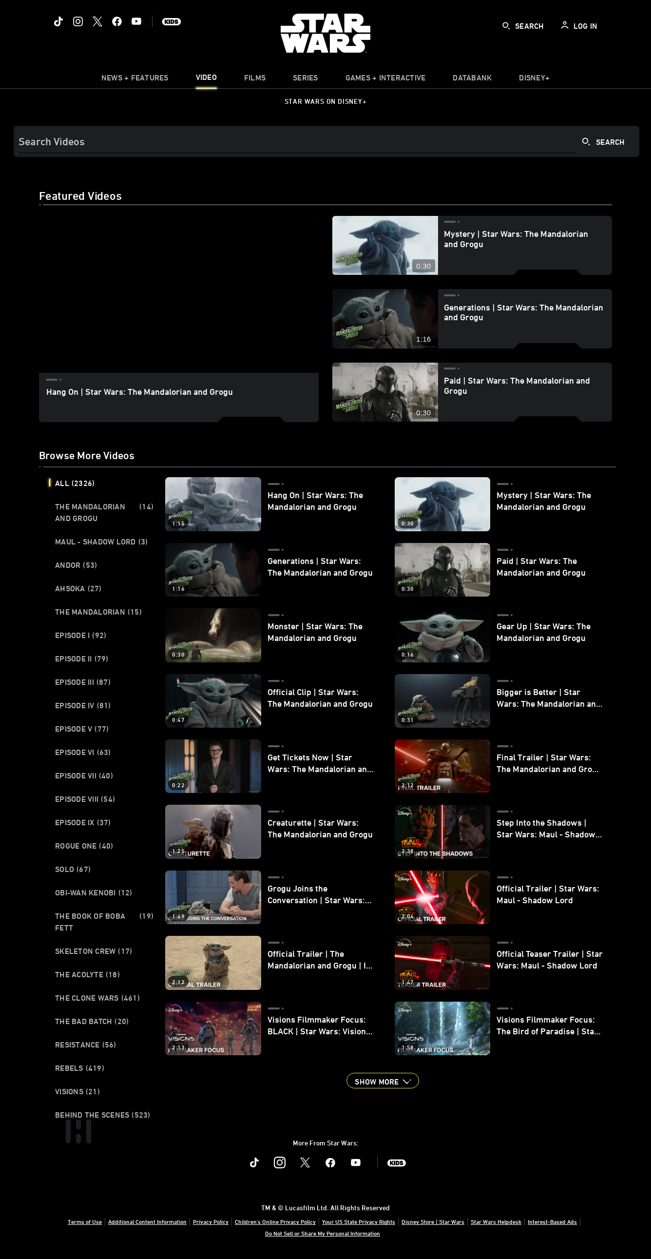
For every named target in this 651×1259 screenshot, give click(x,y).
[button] (382, 1080)
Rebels (79, 1068)
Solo (73, 869)
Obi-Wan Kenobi (94, 892)
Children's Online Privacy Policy (275, 1221)
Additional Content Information (147, 1221)
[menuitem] (206, 80)
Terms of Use (85, 1221)
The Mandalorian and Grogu (104, 512)
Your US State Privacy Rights (358, 1221)
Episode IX (83, 822)
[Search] (326, 141)
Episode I (80, 635)
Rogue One (84, 846)
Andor (76, 565)
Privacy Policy (211, 1221)
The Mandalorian (98, 612)
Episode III (83, 682)
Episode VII (84, 775)
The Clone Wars (97, 998)
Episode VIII (85, 799)
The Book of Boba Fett (104, 921)
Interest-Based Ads (552, 1221)
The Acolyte (87, 974)
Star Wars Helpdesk (496, 1221)
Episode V (82, 729)
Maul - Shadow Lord (101, 541)
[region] (178, 294)
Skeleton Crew (93, 951)
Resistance (85, 1044)
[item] (135, 80)
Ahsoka (78, 588)
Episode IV (83, 705)
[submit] (506, 26)
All (75, 483)
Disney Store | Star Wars (433, 1221)
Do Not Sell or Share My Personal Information (322, 1233)
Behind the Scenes (103, 1115)
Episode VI (83, 752)
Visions (77, 1091)
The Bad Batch (92, 1021)
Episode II (82, 658)
